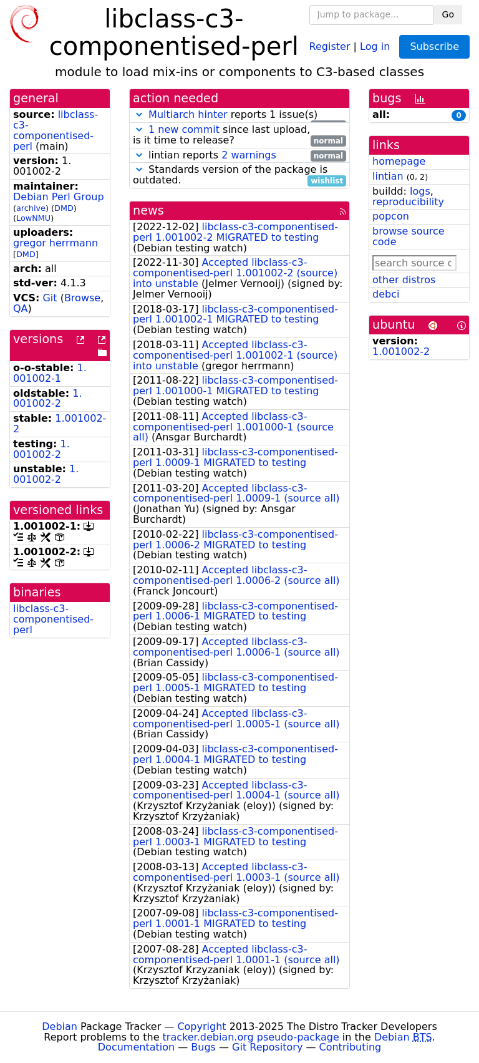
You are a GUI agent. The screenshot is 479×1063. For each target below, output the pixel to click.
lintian (388, 176)
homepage (398, 161)
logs (420, 191)
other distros (403, 280)
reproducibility (408, 202)
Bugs (203, 1047)
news (148, 210)
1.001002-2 (47, 398)
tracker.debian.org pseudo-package (251, 1037)
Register (330, 46)
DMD (64, 208)
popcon (390, 216)
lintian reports (239, 155)
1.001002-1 (50, 373)
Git (49, 298)
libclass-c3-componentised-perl (55, 130)
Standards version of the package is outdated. (239, 175)
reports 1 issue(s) (239, 115)
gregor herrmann (55, 243)
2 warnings (248, 155)
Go (448, 14)
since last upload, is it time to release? (239, 135)
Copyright (201, 1026)
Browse (82, 298)
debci (385, 294)
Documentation (136, 1047)
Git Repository (267, 1047)
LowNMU (33, 218)
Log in (375, 46)
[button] (139, 114)
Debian (59, 1026)
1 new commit (184, 129)
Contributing (350, 1047)
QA (20, 308)
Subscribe (434, 46)
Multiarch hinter (188, 114)
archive (31, 208)
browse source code (408, 236)
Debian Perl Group (58, 197)
